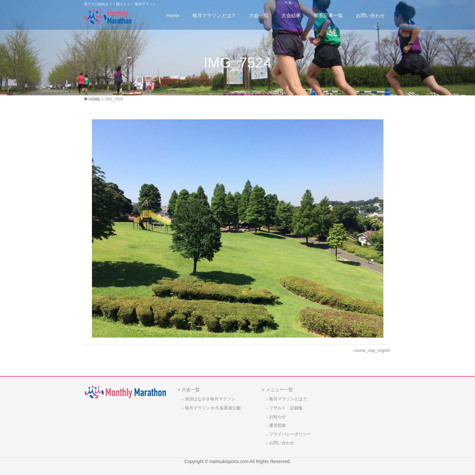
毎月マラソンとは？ (288, 399)
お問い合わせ (281, 443)
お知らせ (277, 417)
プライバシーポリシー (290, 434)
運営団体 (277, 425)
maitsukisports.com (228, 461)
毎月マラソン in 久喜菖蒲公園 (213, 408)
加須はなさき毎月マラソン (210, 399)
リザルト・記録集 (286, 408)
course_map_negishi (372, 350)
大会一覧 (191, 389)
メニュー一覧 (279, 389)
